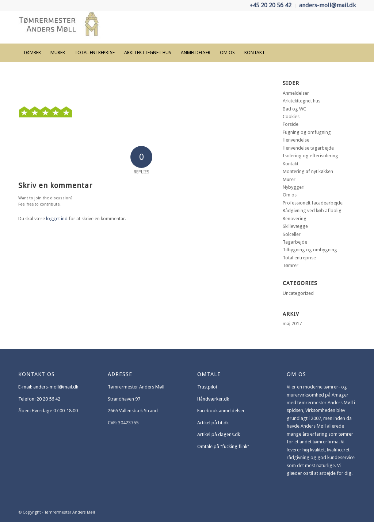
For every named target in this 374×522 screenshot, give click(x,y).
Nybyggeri (294, 187)
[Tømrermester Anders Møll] (61, 27)
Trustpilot (207, 387)
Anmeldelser (296, 93)
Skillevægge (295, 226)
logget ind (57, 218)
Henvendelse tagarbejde (308, 148)
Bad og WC (294, 109)
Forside (290, 124)
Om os (290, 195)
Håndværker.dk (213, 399)
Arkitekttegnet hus (301, 101)
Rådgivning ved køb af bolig (312, 210)
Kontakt (290, 163)
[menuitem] (270, 6)
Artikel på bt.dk (213, 422)
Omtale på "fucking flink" (223, 446)
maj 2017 (292, 323)
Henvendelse (296, 140)
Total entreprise (299, 257)
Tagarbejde (295, 242)
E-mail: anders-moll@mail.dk (48, 387)
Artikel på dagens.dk (218, 434)
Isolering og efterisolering (310, 155)
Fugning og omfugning (307, 132)
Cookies (291, 116)
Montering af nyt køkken (308, 171)
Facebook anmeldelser (221, 410)
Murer (289, 179)
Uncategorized (298, 293)
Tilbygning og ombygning (310, 249)
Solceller (292, 234)
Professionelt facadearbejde (313, 203)
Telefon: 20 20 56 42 (39, 399)
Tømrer (290, 265)
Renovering (294, 218)
